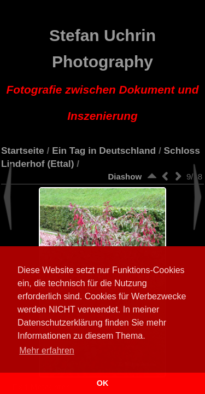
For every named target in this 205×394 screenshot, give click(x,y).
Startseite (22, 150)
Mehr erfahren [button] (46, 350)
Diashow (125, 176)
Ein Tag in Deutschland (104, 150)
